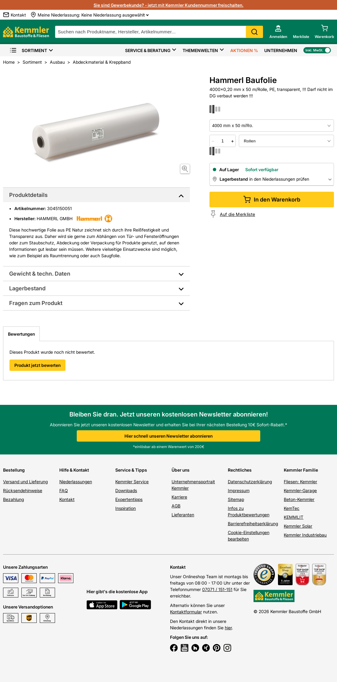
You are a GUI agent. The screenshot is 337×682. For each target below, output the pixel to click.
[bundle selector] (286, 141)
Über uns (181, 470)
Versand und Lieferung (25, 481)
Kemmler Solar (298, 526)
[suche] (159, 32)
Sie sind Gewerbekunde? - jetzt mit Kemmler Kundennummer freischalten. (168, 5)
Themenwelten (200, 50)
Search (254, 32)
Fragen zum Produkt (35, 303)
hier (228, 627)
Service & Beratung (147, 50)
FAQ (63, 490)
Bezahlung (13, 499)
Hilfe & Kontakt (74, 470)
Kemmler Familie (301, 470)
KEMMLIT (293, 517)
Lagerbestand (27, 288)
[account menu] (278, 32)
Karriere (179, 496)
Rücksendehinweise (22, 490)
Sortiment (28, 50)
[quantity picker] (222, 141)
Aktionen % (244, 50)
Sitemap (236, 499)
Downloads (126, 490)
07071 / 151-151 (217, 589)
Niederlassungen (75, 481)
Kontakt (67, 499)
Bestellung (14, 470)
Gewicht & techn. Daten (39, 273)
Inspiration (125, 508)
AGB (176, 505)
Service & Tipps (131, 470)
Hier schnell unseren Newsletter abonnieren (168, 436)
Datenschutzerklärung (250, 481)
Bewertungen (21, 334)
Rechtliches (240, 470)
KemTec (291, 508)
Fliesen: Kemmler (300, 481)
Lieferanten (183, 514)
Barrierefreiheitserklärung (253, 523)
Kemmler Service (132, 481)
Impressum (239, 490)
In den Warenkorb (271, 199)
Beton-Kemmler (299, 499)
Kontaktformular (186, 611)
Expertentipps (129, 499)
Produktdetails (28, 195)
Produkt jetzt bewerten (37, 365)
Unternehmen (280, 50)
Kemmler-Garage (300, 490)
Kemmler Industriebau (305, 534)
